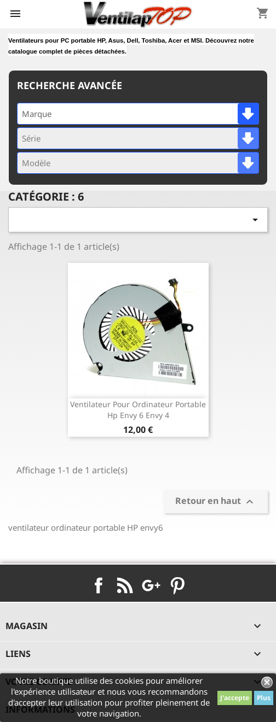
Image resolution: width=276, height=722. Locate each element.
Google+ (151, 585)
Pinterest (177, 585)
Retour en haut (215, 501)
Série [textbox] (31, 138)
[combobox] (138, 114)
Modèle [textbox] (36, 162)
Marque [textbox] (36, 113)
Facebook (99, 585)
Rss (125, 585)
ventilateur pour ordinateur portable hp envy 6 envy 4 (138, 409)
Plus (264, 697)
